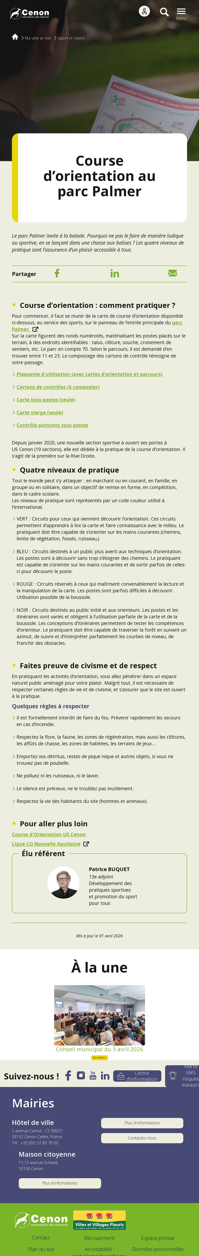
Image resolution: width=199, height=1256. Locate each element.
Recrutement (99, 1237)
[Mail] (172, 274)
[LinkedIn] (115, 274)
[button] (181, 14)
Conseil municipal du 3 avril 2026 (99, 1049)
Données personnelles (158, 1249)
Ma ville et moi (38, 38)
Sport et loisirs (71, 38)
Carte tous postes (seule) (46, 399)
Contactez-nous (142, 1138)
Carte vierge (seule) (40, 412)
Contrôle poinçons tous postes (52, 425)
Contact (41, 1237)
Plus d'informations (142, 1122)
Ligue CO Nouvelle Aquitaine (46, 843)
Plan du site (41, 1249)
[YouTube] (93, 1077)
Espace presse (157, 1237)
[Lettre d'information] (137, 1076)
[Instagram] (81, 1077)
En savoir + (99, 1057)
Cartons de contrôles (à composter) (58, 387)
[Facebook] (57, 274)
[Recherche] (161, 14)
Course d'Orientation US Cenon (49, 834)
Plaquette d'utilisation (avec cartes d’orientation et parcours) (89, 374)
